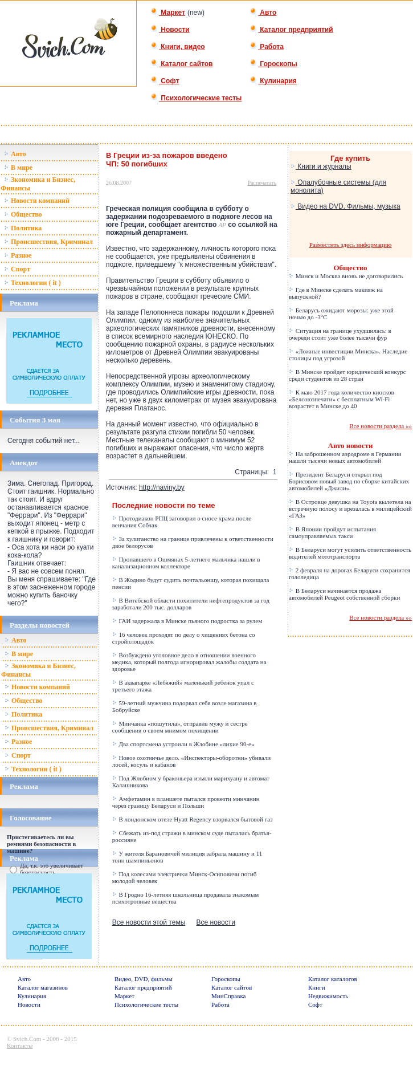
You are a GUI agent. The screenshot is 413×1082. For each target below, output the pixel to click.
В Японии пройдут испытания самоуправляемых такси (332, 532)
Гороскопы (273, 64)
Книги (316, 987)
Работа (267, 47)
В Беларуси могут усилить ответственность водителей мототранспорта (350, 553)
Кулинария (273, 81)
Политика (23, 228)
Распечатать (262, 183)
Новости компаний (36, 201)
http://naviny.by (162, 487)
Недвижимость (328, 995)
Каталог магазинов (43, 987)
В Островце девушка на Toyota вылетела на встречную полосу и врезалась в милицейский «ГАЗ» (350, 508)
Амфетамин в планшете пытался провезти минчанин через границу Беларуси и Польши (186, 802)
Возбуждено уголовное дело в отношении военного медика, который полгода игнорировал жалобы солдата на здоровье (189, 662)
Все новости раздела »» (380, 425)
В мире (18, 168)
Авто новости (350, 445)
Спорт (17, 269)
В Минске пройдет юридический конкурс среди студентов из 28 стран (347, 375)
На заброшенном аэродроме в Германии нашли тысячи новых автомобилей (345, 457)
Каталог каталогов (332, 978)
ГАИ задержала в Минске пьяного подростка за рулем (187, 620)
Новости (170, 30)
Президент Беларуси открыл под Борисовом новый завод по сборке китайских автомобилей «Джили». (349, 481)
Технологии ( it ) (32, 283)
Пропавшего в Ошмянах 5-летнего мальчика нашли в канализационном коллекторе (186, 563)
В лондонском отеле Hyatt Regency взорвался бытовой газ (192, 819)
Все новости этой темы (149, 922)
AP (222, 224)
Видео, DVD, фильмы (144, 978)
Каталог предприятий (291, 30)
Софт (164, 81)
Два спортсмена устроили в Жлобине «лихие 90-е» (183, 744)
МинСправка (228, 995)
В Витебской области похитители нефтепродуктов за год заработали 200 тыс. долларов (190, 604)
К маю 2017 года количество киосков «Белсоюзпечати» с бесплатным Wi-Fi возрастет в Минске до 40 (341, 399)
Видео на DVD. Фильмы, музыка (345, 206)
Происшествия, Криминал (48, 242)
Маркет (167, 13)
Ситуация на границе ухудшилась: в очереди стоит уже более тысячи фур (340, 334)
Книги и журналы (321, 166)
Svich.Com (27, 1038)
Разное (17, 255)
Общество (23, 214)
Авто (263, 13)
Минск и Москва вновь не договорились (346, 275)
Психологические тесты (196, 98)
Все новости (216, 922)
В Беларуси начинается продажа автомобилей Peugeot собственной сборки (344, 594)
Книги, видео (177, 47)
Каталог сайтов (181, 64)
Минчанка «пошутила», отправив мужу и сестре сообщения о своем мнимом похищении (180, 727)
